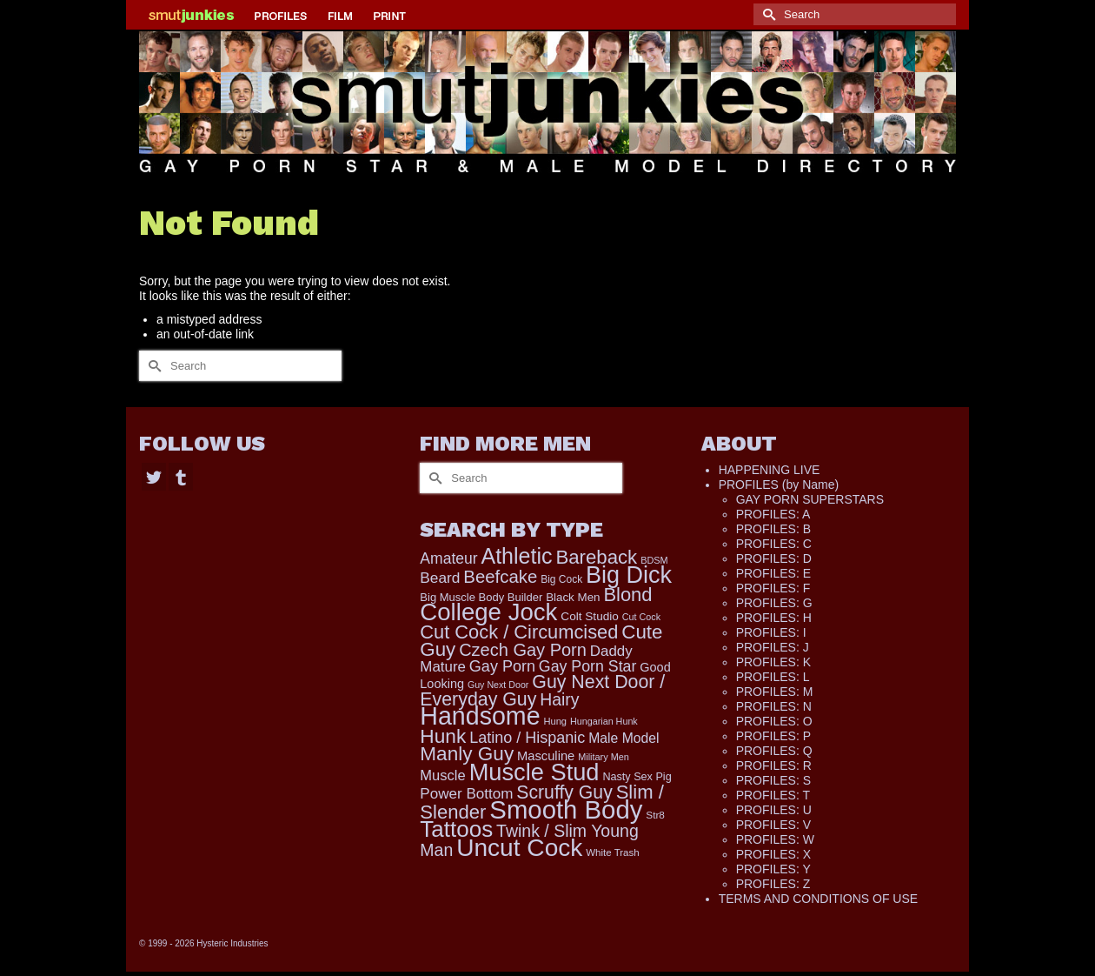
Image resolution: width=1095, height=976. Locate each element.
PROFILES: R (774, 765)
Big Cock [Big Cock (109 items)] (561, 579)
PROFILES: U (774, 810)
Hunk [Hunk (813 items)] (443, 736)
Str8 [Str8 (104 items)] (655, 814)
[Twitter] (154, 476)
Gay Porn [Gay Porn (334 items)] (502, 666)
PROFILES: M (774, 692)
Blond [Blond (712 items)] (627, 594)
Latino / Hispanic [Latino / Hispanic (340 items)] (527, 737)
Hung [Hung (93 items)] (555, 721)
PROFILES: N (774, 706)
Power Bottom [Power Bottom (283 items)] (466, 793)
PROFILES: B (773, 529)
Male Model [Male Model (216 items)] (623, 738)
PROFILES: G (774, 603)
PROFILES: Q (774, 751)
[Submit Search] (766, 14)
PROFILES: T (773, 795)
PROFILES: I (771, 632)
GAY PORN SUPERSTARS (810, 499)
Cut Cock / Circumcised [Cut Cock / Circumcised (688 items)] (519, 632)
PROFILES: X (773, 854)
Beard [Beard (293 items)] (440, 577)
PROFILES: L (773, 677)
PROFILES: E (773, 573)
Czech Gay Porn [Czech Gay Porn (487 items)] (523, 649)
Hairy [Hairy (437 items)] (559, 699)
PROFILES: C (774, 544)
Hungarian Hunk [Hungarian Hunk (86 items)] (604, 721)
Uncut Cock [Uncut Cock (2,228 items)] (519, 847)
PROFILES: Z (773, 884)
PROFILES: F (773, 588)
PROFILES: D (774, 558)
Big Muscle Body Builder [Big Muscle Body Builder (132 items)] (481, 597)
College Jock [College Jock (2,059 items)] (488, 611)
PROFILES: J (772, 647)
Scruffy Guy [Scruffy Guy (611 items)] (564, 792)
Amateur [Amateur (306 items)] (448, 558)
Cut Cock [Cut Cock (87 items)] (641, 617)
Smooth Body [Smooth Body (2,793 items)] (565, 809)
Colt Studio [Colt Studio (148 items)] (590, 616)
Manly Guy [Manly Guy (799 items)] (467, 754)
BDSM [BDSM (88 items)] (654, 560)
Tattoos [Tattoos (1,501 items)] (456, 829)
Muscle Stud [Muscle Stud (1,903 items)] (534, 772)
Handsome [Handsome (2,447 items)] (480, 716)
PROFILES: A (773, 514)
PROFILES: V (773, 825)
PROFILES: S (773, 780)
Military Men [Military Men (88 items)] (603, 757)
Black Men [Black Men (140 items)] (573, 597)
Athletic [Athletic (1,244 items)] (516, 556)
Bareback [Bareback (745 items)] (596, 557)
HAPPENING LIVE (769, 470)
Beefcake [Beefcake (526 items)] (500, 576)
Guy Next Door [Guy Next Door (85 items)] (498, 684)
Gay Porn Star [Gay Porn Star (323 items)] (588, 666)
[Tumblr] (181, 476)
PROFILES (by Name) (779, 484)
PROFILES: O (774, 721)
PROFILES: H (774, 618)
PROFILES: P (773, 736)
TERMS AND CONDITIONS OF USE (818, 899)
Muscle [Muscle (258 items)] (442, 775)
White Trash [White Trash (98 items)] (612, 852)
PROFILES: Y (773, 869)
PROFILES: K (773, 662)
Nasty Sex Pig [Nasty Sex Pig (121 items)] (636, 777)
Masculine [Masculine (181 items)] (545, 756)
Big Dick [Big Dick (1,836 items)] (629, 575)
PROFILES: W (775, 839)
